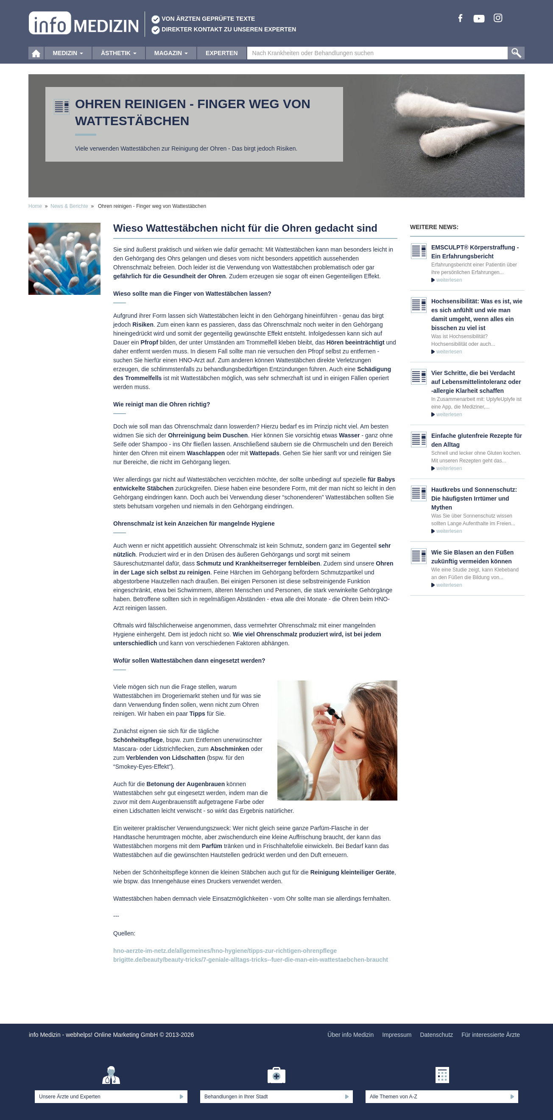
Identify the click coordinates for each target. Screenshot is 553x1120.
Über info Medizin (350, 1034)
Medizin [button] (68, 55)
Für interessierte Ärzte (490, 1034)
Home (35, 206)
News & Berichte (69, 206)
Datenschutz (436, 1034)
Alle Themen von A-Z (393, 1097)
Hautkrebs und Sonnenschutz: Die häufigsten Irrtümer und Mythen (474, 498)
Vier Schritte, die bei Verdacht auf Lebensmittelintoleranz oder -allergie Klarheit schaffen (476, 382)
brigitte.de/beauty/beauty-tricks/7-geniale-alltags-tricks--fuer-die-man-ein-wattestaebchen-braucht (250, 959)
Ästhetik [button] (119, 55)
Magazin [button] (171, 55)
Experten (221, 55)
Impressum (396, 1034)
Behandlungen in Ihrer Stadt (236, 1097)
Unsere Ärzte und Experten (70, 1097)
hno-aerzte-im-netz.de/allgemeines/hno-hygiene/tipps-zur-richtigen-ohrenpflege (225, 950)
